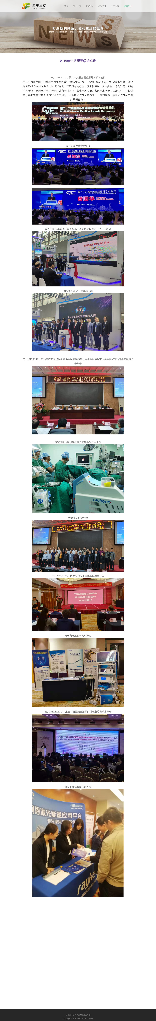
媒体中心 (128, 6)
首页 (66, 6)
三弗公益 (115, 6)
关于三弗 (77, 6)
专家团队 (90, 6)
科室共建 (102, 6)
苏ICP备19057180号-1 (81, 1015)
